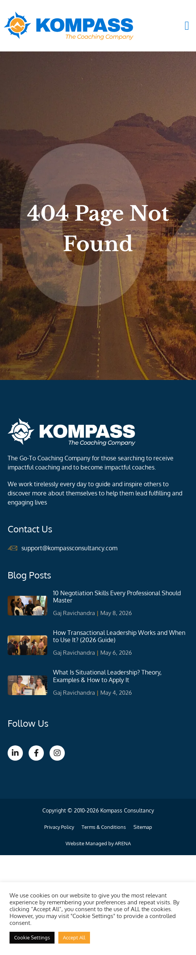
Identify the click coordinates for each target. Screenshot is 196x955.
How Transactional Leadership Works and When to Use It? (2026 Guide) (119, 636)
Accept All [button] (74, 937)
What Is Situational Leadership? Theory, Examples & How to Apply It (107, 675)
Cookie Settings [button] (32, 937)
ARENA (123, 843)
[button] (187, 25)
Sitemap (142, 827)
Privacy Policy (59, 827)
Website (75, 843)
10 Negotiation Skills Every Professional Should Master (117, 596)
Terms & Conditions (104, 827)
